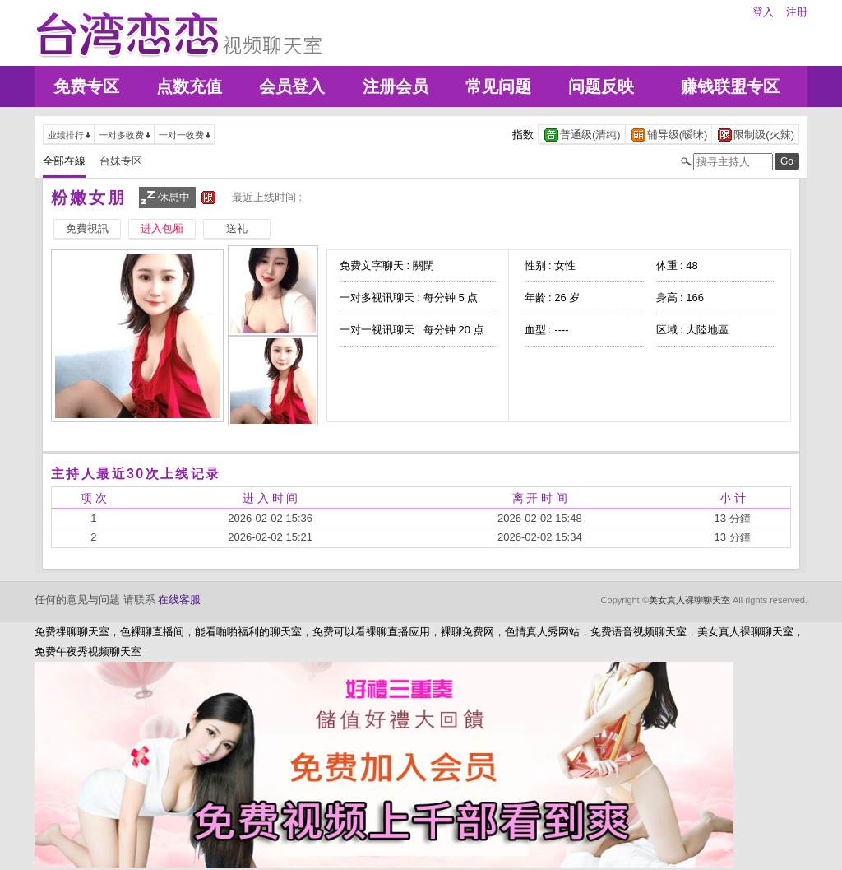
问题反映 (601, 86)
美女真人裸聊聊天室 (689, 600)
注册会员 (395, 86)
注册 (796, 12)
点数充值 (189, 86)
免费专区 (86, 86)
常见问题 (498, 86)
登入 (763, 12)
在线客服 (179, 599)
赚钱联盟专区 (730, 86)
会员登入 (292, 86)
